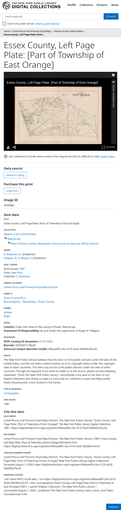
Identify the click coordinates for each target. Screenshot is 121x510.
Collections (86, 5)
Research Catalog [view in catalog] (15, 175)
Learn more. (108, 156)
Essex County (46, 301)
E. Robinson (23, 276)
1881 (22, 269)
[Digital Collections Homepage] (31, 5)
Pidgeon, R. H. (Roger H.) (18, 258)
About (114, 5)
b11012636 (45, 341)
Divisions (102, 5)
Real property (12, 301)
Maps (7, 316)
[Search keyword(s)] (53, 16)
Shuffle (71, 5)
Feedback (113, 506)
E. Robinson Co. (13, 254)
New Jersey (14, 239)
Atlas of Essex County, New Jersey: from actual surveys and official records (54, 243)
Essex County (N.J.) (15, 298)
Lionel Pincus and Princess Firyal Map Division (31, 287)
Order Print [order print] (12, 190)
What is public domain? (48, 23)
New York (17, 272)
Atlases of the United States (20, 234)
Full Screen (108, 147)
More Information (113, 86)
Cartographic (11, 393)
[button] (113, 82)
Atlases (8, 312)
